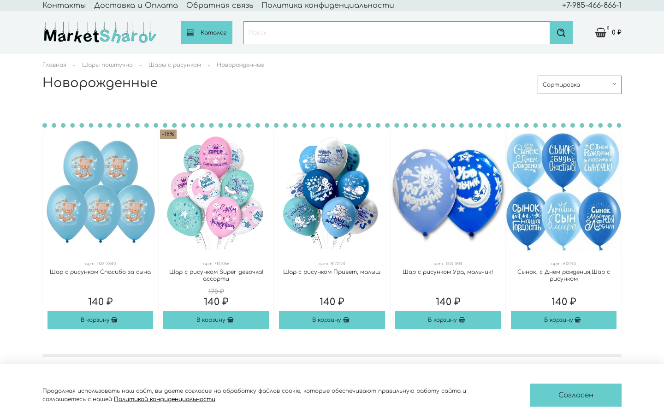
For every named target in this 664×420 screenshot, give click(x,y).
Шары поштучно (107, 65)
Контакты (64, 5)
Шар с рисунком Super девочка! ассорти (216, 275)
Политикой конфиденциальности (164, 399)
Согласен (575, 395)
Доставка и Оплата (136, 5)
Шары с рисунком (174, 65)
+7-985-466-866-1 (592, 5)
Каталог (206, 32)
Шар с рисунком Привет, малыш (331, 272)
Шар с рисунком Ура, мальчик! (448, 272)
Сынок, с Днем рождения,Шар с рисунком (563, 275)
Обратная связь (219, 5)
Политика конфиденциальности (327, 5)
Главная (54, 65)
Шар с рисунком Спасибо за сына (100, 272)
